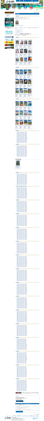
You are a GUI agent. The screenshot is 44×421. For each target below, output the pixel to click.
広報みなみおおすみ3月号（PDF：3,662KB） (22, 142)
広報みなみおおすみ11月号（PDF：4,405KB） (22, 194)
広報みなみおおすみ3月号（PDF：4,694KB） (22, 239)
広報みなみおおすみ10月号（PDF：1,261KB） (22, 358)
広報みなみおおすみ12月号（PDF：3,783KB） (22, 222)
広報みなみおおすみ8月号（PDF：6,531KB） (30, 86)
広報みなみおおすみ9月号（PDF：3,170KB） (22, 233)
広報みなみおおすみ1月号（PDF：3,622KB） (22, 154)
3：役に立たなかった (27, 406)
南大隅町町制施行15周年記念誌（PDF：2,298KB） (18, 167)
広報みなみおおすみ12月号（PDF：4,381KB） (22, 332)
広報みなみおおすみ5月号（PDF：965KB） (22, 367)
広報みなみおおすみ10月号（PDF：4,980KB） (22, 248)
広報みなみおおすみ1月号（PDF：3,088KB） (22, 278)
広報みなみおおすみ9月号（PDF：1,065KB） (22, 357)
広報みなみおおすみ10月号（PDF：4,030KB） (22, 179)
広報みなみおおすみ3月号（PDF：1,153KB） (22, 376)
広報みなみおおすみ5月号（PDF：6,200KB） (22, 146)
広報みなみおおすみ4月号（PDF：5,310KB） (22, 187)
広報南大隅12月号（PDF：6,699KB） (30, 46)
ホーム (6, 11)
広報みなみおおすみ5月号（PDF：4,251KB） (22, 202)
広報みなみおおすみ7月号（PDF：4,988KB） (22, 259)
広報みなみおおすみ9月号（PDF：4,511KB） (22, 192)
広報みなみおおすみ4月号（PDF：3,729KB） (22, 201)
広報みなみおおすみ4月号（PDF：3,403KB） (22, 256)
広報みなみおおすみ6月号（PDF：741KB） (22, 368)
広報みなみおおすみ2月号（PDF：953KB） (22, 389)
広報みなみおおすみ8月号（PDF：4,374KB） (22, 246)
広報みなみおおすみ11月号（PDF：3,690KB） (22, 304)
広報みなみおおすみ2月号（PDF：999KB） (22, 348)
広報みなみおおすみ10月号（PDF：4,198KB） (22, 234)
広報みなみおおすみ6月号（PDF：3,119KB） (22, 299)
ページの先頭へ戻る (37, 414)
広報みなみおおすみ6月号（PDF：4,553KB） (22, 258)
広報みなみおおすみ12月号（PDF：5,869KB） (22, 139)
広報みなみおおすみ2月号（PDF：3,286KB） (22, 238)
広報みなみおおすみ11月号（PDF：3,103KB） (22, 276)
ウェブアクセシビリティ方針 (25, 415)
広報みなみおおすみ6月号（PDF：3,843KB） (22, 203)
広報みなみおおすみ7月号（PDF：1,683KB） (22, 369)
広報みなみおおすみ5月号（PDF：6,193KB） (22, 188)
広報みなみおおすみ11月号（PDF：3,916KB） (22, 152)
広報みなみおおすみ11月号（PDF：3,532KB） (22, 345)
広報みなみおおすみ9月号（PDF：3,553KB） (22, 247)
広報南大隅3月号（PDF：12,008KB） (17, 46)
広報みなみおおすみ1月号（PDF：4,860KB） (22, 140)
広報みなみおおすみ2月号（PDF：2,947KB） (22, 224)
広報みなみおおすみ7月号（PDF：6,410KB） (22, 314)
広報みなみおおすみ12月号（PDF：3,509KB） (22, 236)
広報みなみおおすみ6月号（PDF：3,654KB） (22, 244)
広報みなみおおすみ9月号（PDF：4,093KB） (22, 150)
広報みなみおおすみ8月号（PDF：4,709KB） (22, 149)
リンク (10, 415)
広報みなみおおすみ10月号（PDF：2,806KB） (22, 303)
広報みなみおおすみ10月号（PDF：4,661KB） (22, 151)
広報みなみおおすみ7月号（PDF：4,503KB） (22, 148)
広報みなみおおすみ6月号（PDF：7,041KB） (22, 313)
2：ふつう (22, 406)
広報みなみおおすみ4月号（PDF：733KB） (22, 366)
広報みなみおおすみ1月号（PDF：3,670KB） (22, 237)
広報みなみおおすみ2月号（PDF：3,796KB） (22, 293)
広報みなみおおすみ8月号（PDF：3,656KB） (22, 232)
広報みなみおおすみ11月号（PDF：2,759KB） (22, 235)
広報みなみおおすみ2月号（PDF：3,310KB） (22, 334)
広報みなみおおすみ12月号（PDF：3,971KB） (22, 153)
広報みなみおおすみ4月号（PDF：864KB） (22, 352)
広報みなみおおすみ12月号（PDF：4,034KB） (22, 277)
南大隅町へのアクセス (32, 415)
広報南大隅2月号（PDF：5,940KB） (21, 46)
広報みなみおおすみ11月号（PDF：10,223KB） (22, 138)
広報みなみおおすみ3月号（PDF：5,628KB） (22, 184)
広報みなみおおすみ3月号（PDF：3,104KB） (22, 280)
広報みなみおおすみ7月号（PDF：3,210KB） (22, 231)
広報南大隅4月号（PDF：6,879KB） (29, 63)
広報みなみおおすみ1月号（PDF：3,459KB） (22, 223)
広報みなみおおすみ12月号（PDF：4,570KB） (22, 181)
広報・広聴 (11, 11)
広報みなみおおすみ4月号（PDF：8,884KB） (22, 311)
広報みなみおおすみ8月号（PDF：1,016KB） (22, 356)
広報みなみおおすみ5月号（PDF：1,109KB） (22, 353)
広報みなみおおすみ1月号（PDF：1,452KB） (22, 347)
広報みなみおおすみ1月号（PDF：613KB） (22, 388)
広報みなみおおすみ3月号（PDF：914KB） (22, 390)
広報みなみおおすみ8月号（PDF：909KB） (22, 342)
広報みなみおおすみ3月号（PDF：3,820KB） (22, 225)
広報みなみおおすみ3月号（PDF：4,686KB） (22, 211)
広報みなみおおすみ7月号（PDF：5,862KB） (22, 190)
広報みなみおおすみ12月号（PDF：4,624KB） (22, 291)
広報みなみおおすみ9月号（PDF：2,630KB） (22, 302)
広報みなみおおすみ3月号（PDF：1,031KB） (22, 349)
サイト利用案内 (14, 415)
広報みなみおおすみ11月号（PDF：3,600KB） (22, 331)
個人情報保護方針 (19, 415)
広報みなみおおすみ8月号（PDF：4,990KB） (22, 191)
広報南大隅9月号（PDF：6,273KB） (26, 55)
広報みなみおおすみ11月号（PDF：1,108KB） (22, 359)
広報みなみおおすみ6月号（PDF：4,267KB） (22, 147)
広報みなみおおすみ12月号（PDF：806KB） (22, 346)
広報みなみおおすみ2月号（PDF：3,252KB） (22, 183)
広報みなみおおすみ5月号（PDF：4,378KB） (22, 243)
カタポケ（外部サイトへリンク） (19, 29)
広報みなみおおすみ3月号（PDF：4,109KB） (22, 266)
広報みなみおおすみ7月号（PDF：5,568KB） (22, 204)
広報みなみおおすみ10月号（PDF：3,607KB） (22, 289)
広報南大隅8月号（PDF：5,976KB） (29, 55)
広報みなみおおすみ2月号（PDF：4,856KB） (22, 279)
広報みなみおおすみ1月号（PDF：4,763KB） (22, 333)
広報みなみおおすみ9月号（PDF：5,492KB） (22, 178)
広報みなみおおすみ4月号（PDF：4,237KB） (30, 95)
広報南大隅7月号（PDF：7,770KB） (17, 63)
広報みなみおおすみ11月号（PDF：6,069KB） (22, 290)
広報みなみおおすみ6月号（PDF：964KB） (22, 354)
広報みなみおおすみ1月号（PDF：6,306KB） (22, 182)
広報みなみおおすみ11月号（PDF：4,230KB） (22, 249)
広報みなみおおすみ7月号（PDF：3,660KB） (22, 176)
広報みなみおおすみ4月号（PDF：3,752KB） (22, 242)
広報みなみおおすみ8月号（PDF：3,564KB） (22, 287)
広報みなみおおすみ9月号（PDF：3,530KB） (22, 288)
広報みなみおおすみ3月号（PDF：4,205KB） (22, 335)
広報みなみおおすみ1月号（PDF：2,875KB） (22, 292)
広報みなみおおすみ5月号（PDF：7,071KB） (22, 312)
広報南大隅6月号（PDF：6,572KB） (21, 63)
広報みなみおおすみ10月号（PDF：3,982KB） (22, 193)
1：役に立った (18, 406)
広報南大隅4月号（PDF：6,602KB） (19, 25)
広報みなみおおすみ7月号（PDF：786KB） (22, 355)
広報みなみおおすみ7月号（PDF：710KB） (22, 341)
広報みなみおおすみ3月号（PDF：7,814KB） (22, 321)
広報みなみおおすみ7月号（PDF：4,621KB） (22, 245)
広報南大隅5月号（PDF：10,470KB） (26, 63)
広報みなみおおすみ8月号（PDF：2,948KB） (22, 301)
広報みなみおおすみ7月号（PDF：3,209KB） (22, 300)
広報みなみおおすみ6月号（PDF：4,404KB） (22, 189)
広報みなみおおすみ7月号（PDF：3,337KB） (22, 286)
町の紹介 (8, 11)
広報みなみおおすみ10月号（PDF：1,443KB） (22, 344)
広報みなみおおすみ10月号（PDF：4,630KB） (22, 137)
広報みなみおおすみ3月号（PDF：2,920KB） (22, 294)
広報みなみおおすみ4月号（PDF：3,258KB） (22, 297)
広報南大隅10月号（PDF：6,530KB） (21, 55)
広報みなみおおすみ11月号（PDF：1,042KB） (22, 386)
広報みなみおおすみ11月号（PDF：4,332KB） (22, 180)
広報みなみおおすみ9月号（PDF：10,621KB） (22, 136)
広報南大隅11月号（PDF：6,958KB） (17, 55)
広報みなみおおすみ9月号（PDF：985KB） (22, 343)
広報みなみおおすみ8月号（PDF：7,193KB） (22, 177)
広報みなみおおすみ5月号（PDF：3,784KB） (22, 257)
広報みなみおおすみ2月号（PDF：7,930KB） (22, 141)
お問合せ (37, 415)
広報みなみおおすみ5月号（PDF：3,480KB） (22, 298)
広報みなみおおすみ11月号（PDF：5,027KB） (22, 221)
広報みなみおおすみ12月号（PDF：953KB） (22, 387)
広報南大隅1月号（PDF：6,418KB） (26, 46)
